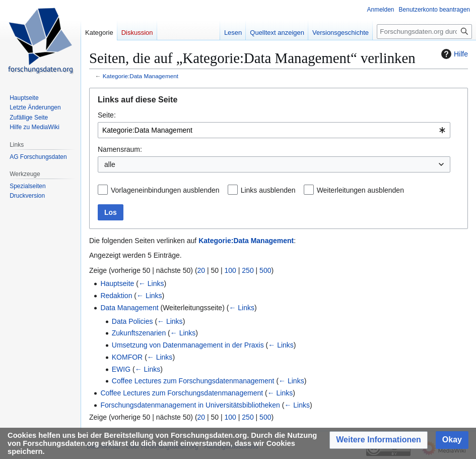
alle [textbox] (109, 164)
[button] (378, 440)
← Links (151, 283)
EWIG (121, 369)
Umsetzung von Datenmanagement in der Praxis (188, 345)
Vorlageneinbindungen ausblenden (165, 190)
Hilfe (453, 54)
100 (230, 270)
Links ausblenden (268, 190)
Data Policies (132, 321)
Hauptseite (117, 283)
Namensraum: (120, 149)
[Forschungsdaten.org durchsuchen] (424, 31)
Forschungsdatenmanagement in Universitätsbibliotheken (190, 405)
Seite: (107, 115)
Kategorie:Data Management (140, 76)
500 (265, 270)
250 (247, 270)
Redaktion (116, 296)
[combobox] (274, 130)
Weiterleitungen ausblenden (360, 190)
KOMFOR (127, 357)
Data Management (129, 308)
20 (201, 270)
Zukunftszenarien (139, 333)
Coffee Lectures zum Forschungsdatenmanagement (193, 381)
